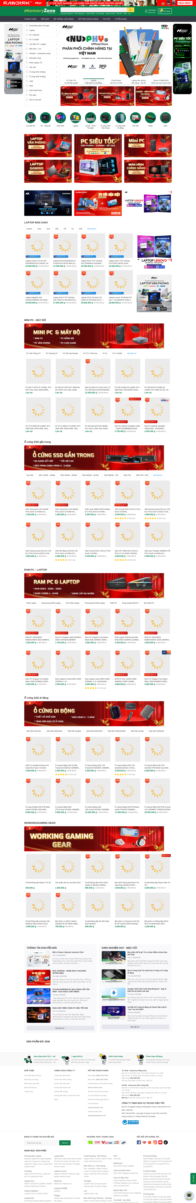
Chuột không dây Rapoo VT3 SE (38, 882)
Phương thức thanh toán (100, 1137)
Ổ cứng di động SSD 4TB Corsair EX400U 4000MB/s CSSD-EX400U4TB (97, 809)
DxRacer (103, 1201)
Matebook (57, 1191)
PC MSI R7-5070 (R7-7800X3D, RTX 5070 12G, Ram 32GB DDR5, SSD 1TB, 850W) (67, 389)
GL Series (65, 1161)
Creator (62, 1166)
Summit (56, 1166)
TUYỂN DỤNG (121, 19)
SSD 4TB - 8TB (142, 475)
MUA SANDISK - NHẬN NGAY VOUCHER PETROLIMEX (69, 972)
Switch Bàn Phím (95, 1174)
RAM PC (113, 603)
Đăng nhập (151, 12)
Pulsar (110, 1159)
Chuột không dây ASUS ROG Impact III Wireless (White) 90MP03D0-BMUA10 (96, 884)
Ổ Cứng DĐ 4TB (161, 1164)
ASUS (116, 1166)
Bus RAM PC (149, 603)
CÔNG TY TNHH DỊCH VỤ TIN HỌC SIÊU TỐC (147, 1110)
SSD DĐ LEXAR (137, 731)
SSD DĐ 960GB (149, 1187)
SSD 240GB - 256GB (68, 475)
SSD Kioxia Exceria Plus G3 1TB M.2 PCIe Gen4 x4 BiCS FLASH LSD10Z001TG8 (157, 511)
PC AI (105, 353)
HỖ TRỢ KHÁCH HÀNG (88, 19)
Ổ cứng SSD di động (36, 697)
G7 (35, 1193)
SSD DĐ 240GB (156, 1182)
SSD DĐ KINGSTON (94, 731)
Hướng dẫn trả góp (61, 1091)
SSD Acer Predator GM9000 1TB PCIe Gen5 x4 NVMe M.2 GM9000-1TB (157, 553)
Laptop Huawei (30, 1166)
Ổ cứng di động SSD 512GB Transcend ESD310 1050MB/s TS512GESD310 (67, 767)
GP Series (72, 1161)
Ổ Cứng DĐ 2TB (166, 1161)
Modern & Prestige (73, 1164)
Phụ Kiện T (98, 1186)
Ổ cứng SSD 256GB (150, 1202)
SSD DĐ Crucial (148, 1174)
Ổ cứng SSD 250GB (165, 1199)
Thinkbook (63, 1174)
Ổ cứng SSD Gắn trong (105, 127)
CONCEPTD (34, 1184)
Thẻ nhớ (119, 14)
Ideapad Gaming (59, 1176)
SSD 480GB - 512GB (90, 475)
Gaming (35, 1201)
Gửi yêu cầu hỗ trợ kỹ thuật (98, 1091)
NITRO (27, 1186)
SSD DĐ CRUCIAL (33, 731)
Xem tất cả (92, 229)
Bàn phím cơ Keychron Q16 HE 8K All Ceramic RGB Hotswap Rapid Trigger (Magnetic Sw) (127, 923)
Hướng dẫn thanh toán (62, 1087)
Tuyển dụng (28, 1091)
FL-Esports (93, 1171)
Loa (129, 14)
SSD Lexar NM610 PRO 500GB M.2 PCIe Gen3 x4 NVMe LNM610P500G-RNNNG (97, 511)
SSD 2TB (127, 475)
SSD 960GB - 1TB (111, 475)
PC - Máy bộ (45, 126)
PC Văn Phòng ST (33, 353)
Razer (92, 1159)
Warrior (86, 1201)
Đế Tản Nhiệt (75, 1198)
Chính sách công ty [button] (64, 1070)
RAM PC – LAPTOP (35, 569)
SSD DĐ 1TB (160, 1187)
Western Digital (148, 1159)
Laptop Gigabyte (45, 1159)
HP (65, 229)
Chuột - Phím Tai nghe (90, 127)
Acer (48, 229)
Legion (68, 1176)
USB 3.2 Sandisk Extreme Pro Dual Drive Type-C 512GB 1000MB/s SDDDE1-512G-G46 (38, 767)
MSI (56, 229)
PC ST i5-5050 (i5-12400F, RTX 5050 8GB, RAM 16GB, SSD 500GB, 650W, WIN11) (38, 428)
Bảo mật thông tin (30, 1087)
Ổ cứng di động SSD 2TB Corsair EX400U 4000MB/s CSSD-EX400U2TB (67, 809)
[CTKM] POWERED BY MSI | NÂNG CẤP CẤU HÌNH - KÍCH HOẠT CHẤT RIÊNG (71, 990)
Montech (135, 1183)
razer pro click (110, 14)
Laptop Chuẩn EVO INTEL (32, 1174)
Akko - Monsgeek (89, 1168)
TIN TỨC (106, 19)
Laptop (75, 126)
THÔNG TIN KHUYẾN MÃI (42, 947)
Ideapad (56, 1174)
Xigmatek (122, 1180)
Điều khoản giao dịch (31, 1083)
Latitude (41, 1201)
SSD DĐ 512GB (166, 1184)
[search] (130, 9)
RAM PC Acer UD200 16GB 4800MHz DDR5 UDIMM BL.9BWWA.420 (125, 681)
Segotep (124, 1183)
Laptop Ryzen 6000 (36, 1176)
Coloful (132, 1173)
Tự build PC (30, 126)
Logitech (86, 1159)
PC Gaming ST (52, 353)
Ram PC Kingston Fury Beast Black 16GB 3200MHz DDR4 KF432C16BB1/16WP (37, 681)
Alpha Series (58, 1159)
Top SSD (29, 475)
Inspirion (48, 1201)
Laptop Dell (28, 1164)
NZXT (128, 1186)
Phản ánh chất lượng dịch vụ (98, 1099)
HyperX (104, 1159)
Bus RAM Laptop (72, 603)
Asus (39, 229)
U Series (27, 1193)
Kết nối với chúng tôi (148, 1137)
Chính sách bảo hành (62, 1083)
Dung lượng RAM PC (130, 603)
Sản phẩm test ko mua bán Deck (68, 882)
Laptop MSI (35, 1159)
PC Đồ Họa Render (70, 353)
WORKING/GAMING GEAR (40, 822)
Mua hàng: (98, 1075)
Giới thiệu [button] (29, 1070)
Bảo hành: (98, 1079)
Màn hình (60, 126)
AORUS (45, 1193)
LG (72, 229)
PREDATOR (35, 1186)
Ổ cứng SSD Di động (120, 127)
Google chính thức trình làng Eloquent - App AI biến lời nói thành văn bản (147, 990)
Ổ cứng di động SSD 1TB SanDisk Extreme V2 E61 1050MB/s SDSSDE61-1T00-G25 (128, 767)
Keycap (86, 1174)
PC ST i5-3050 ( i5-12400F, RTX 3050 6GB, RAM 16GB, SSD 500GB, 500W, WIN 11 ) (67, 428)
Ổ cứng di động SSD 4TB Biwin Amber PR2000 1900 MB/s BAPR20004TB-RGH (38, 809)
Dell (80, 229)
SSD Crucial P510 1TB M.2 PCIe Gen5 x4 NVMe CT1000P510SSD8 (98, 553)
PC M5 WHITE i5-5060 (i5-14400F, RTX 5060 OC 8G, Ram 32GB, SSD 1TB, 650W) (157, 389)
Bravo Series (76, 1159)
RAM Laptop (31, 603)
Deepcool (129, 1180)
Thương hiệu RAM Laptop (94, 603)
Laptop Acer (36, 1161)
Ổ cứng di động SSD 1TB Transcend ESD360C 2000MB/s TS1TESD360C (97, 767)
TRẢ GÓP (45, 19)
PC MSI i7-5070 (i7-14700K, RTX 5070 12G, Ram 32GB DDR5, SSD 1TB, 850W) (38, 389)
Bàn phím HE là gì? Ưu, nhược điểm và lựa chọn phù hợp (147, 953)
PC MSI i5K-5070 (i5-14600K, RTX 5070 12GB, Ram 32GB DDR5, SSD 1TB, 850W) (96, 428)
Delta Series (67, 1159)
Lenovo (29, 229)
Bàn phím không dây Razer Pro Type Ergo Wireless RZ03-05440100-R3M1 (127, 884)
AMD (119, 1159)
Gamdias (121, 1186)
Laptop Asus (45, 1161)
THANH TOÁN (30, 19)
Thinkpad (71, 1174)
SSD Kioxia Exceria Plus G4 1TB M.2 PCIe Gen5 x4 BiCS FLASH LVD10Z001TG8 (38, 553)
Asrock (124, 1166)
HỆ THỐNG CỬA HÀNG (64, 19)
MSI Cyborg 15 (80, 14)
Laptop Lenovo (37, 1164)
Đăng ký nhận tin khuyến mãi (39, 1137)
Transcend (157, 1159)
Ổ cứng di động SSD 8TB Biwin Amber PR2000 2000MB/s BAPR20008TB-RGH (127, 809)
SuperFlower (118, 1195)
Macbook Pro (67, 1184)
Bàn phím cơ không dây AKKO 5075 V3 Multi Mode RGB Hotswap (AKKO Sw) (156, 923)
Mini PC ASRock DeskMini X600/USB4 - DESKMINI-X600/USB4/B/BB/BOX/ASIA (155, 428)
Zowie (86, 1161)
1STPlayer (117, 1183)
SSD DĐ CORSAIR (156, 731)
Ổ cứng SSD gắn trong (37, 441)
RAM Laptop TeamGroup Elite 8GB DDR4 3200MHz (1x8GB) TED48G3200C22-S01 (126, 639)
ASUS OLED (90, 14)
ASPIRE (42, 1184)
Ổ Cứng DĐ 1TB (154, 1161)
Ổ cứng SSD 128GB (164, 1197)
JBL (92, 1186)
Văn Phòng (28, 1201)
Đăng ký (65, 1143)
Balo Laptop (58, 1201)
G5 (32, 1193)
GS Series (62, 1164)
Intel (115, 1159)
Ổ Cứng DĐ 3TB (149, 1164)
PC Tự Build (117, 353)
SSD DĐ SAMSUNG (54, 731)
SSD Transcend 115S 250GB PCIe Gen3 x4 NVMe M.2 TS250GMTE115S (37, 511)
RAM (150, 126)
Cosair (116, 1180)
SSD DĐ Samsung (161, 1174)
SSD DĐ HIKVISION (156, 1179)
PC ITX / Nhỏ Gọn (90, 353)
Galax (115, 1186)
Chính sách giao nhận (62, 1075)
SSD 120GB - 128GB (46, 475)
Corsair (98, 1159)
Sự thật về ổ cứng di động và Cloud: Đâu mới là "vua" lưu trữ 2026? (147, 1008)
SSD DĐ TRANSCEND (117, 731)
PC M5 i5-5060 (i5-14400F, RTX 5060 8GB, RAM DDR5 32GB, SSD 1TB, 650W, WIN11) (127, 389)
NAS (165, 126)
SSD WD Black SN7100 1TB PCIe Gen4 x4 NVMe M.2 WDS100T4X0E (66, 553)
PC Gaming (100, 14)
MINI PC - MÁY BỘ (35, 319)
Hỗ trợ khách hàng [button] (98, 1070)
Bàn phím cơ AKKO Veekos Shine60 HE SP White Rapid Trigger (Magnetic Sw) (66, 923)
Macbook (27, 1159)
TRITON (42, 1186)
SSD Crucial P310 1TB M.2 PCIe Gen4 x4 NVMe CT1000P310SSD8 (127, 511)
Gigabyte (131, 1166)
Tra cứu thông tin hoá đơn (97, 1095)
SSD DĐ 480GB (154, 1184)
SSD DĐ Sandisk (74, 731)
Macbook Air (58, 1184)
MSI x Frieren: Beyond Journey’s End (68, 952)
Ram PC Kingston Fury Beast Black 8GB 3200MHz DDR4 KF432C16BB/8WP (96, 639)
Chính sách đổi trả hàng (63, 1079)
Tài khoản (152, 10)
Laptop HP (27, 1161)
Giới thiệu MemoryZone (32, 1075)
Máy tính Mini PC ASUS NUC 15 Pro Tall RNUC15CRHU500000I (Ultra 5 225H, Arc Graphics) (97, 389)
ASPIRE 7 (49, 1184)
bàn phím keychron (66, 14)
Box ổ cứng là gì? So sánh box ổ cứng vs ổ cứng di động (148, 971)
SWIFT (26, 1184)
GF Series (57, 1161)
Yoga (77, 1174)
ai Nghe (104, 1186)
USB (125, 14)
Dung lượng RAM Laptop (51, 603)
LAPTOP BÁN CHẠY (36, 222)
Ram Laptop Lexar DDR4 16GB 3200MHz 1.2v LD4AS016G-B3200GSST (97, 681)
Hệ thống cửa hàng (31, 1079)
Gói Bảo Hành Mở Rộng (62, 1198)
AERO (39, 1193)
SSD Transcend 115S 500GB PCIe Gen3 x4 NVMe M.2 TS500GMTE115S (66, 511)
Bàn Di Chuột (97, 1161)
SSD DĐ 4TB (151, 1189)
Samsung (87, 1186)
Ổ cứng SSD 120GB (149, 1197)
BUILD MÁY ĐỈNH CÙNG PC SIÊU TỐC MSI (70, 1008)
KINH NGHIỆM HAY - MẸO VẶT (119, 947)
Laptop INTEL (48, 1164)
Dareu (100, 1171)
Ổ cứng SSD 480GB (165, 1202)
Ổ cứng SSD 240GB (150, 1199)
